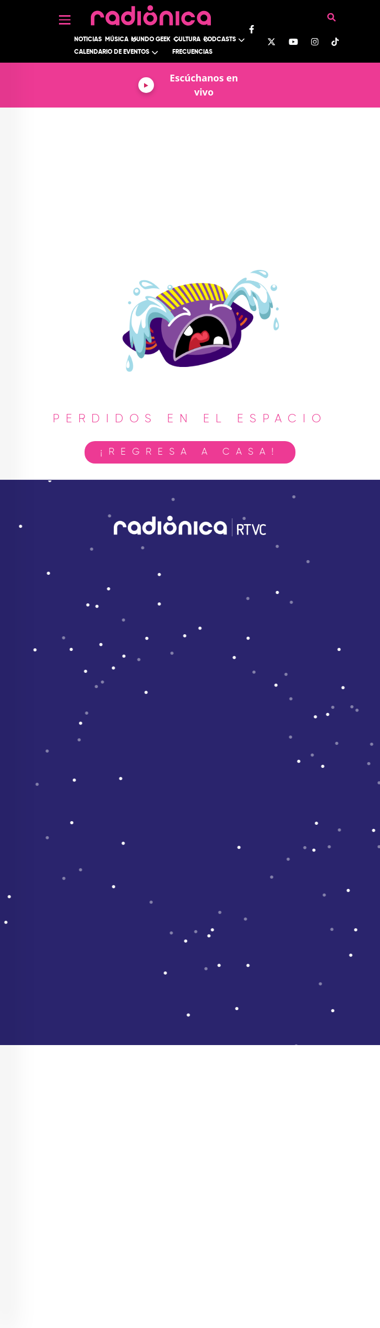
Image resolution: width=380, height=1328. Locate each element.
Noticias (88, 40)
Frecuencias (192, 52)
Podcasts (220, 40)
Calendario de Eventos (111, 52)
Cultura (187, 40)
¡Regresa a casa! (190, 452)
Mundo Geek (151, 40)
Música (116, 40)
